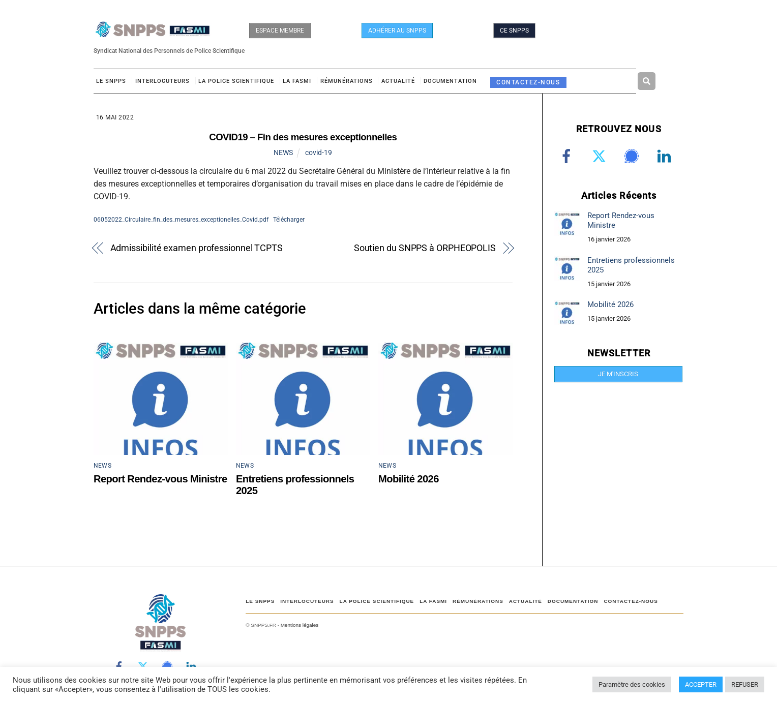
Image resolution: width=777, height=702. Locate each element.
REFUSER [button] (744, 684)
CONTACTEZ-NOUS (528, 82)
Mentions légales (299, 625)
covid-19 (318, 152)
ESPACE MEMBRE (280, 30)
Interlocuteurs (162, 81)
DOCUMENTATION (450, 81)
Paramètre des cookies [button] (632, 684)
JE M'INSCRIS (618, 374)
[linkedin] (666, 156)
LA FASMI (297, 81)
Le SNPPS (111, 81)
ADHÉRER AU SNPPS (397, 30)
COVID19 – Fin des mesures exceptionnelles (303, 137)
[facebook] (568, 156)
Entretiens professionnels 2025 (631, 265)
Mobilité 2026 (408, 478)
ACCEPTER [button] (700, 684)
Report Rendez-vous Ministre (160, 478)
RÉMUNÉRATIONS (346, 81)
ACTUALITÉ (398, 81)
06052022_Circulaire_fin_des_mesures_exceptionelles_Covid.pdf (181, 219)
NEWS (283, 152)
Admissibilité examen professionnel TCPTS (196, 247)
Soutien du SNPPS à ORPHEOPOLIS (425, 247)
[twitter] (601, 156)
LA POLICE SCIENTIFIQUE (236, 81)
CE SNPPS (514, 30)
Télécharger (289, 219)
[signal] (633, 156)
